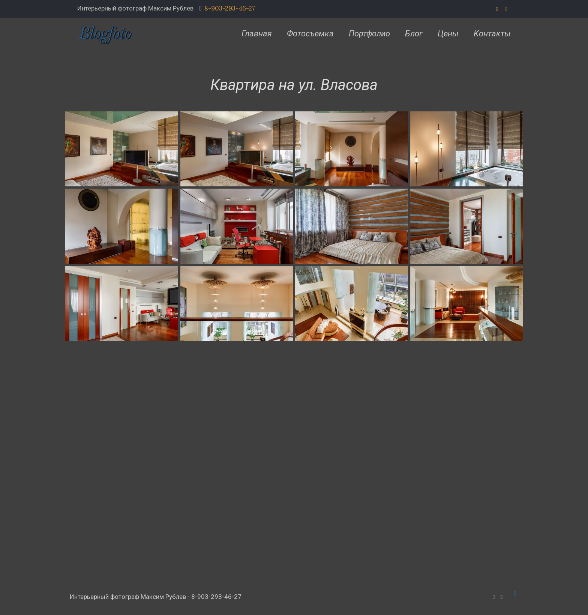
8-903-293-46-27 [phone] (229, 8)
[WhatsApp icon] (497, 8)
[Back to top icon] (515, 593)
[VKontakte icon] (506, 8)
